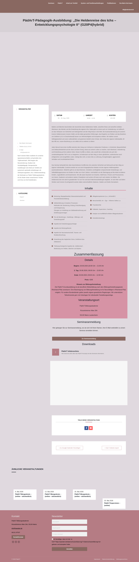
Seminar (22, 200)
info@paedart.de (25, 152)
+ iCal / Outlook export (111, 448)
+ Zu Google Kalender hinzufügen (70, 448)
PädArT (22, 197)
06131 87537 (27, 146)
